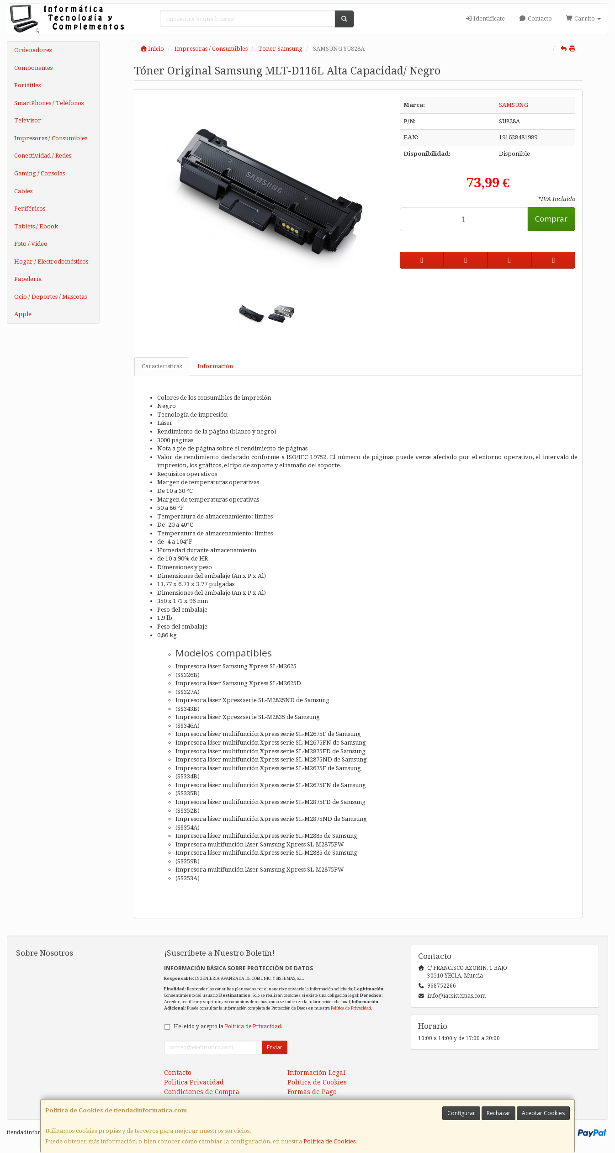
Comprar (551, 218)
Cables (23, 191)
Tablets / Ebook (36, 226)
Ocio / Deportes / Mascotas (50, 296)
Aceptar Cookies (543, 1113)
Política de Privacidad (351, 1007)
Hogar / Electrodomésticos (51, 261)
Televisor (27, 120)
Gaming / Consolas (39, 173)
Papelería (28, 278)
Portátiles (27, 85)
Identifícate (485, 18)
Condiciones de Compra (201, 1091)
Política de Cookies (329, 1141)
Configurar (461, 1113)
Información (215, 366)
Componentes (33, 67)
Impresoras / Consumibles (50, 138)
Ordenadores (33, 50)
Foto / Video (31, 243)
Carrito (583, 18)
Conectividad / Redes (42, 155)
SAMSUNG (513, 104)
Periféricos (29, 208)
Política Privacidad (194, 1082)
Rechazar (498, 1113)
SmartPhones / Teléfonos (49, 103)
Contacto (535, 18)
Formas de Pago (312, 1091)
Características (162, 366)
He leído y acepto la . (228, 1026)
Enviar (274, 1047)
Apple (23, 314)
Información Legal (316, 1072)
